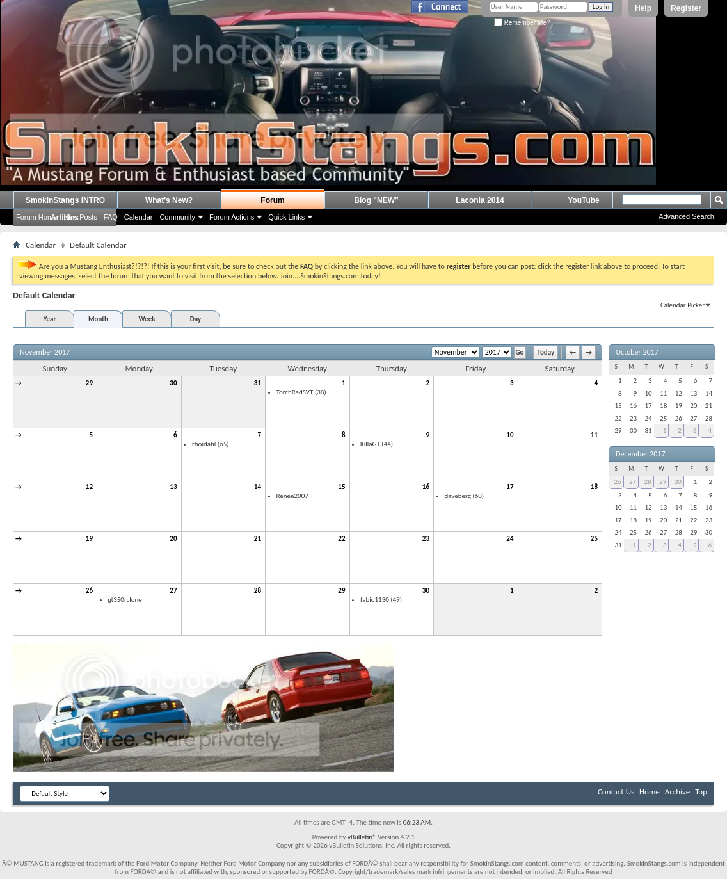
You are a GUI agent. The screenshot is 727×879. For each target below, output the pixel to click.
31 (257, 383)
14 (257, 487)
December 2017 (640, 453)
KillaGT (370, 444)
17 (509, 487)
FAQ (111, 217)
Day (195, 319)
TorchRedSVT (295, 392)
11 (594, 435)
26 (89, 590)
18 (594, 487)
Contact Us (616, 791)
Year (50, 319)
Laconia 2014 (480, 200)
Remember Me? (522, 22)
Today (545, 352)
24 (509, 539)
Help (643, 8)
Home (649, 791)
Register (686, 8)
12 (89, 487)
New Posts (80, 217)
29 (89, 383)
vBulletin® (362, 837)
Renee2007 (292, 496)
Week (147, 319)
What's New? (169, 200)
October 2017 (637, 352)
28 (257, 590)
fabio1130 (374, 599)
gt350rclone (125, 599)
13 (173, 487)
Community (177, 217)
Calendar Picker (682, 305)
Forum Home (36, 217)
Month (98, 319)
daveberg (458, 496)
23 (425, 539)
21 (257, 539)
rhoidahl (204, 444)
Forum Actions (231, 217)
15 (341, 487)
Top (701, 791)
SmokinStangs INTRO (65, 200)
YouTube (584, 200)
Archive (677, 791)
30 (173, 383)
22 (341, 539)
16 (425, 487)
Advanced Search (686, 216)
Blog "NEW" (376, 200)
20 (173, 539)
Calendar (138, 217)
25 (594, 539)
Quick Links (286, 217)
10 (509, 435)
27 (173, 590)
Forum (272, 200)
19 (89, 539)
